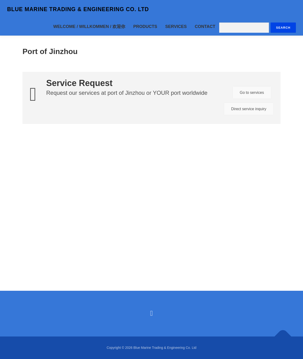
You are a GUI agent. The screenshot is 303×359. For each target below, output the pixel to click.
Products (145, 26)
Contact (205, 26)
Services (176, 26)
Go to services (252, 93)
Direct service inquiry (248, 109)
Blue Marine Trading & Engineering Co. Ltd (78, 9)
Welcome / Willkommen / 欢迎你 (89, 26)
